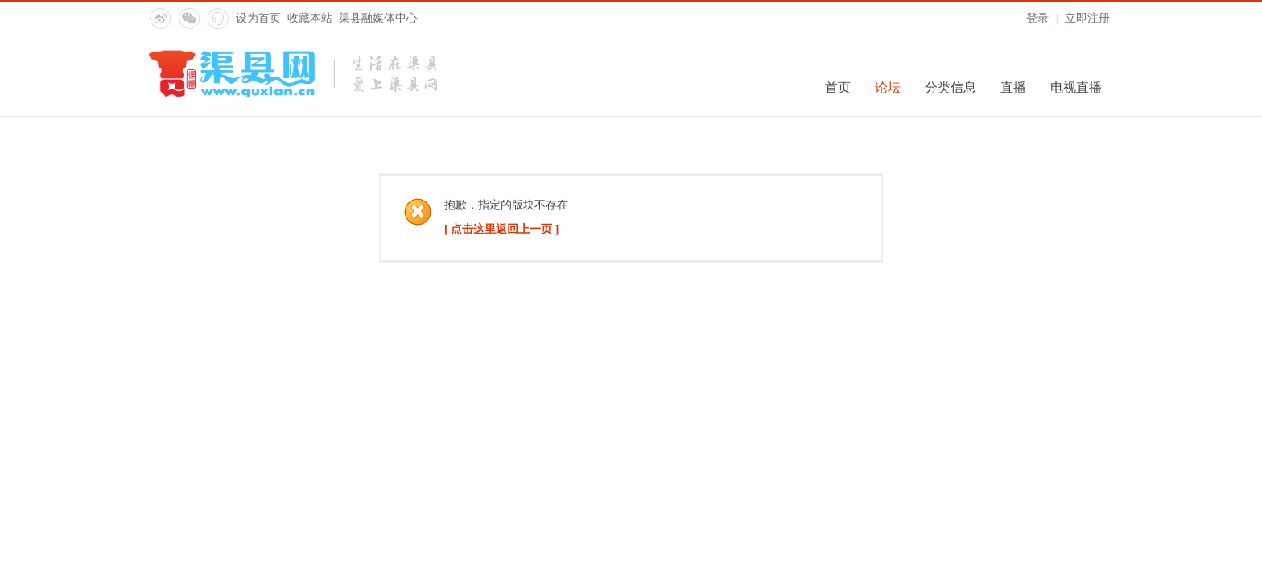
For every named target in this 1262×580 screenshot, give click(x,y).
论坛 (888, 87)
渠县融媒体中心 (378, 18)
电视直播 (1076, 87)
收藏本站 (309, 18)
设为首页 (258, 18)
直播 (1013, 87)
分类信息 (950, 87)
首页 (838, 87)
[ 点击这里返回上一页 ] (501, 229)
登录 (1037, 18)
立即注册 (1087, 18)
